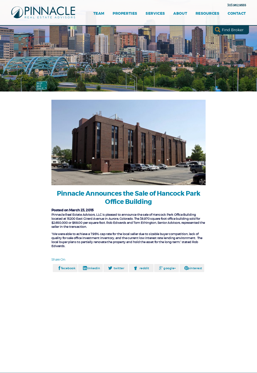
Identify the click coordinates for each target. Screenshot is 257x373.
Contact (237, 13)
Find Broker (233, 30)
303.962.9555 (236, 5)
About (180, 13)
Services (155, 13)
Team (98, 13)
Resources (207, 13)
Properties (125, 13)
